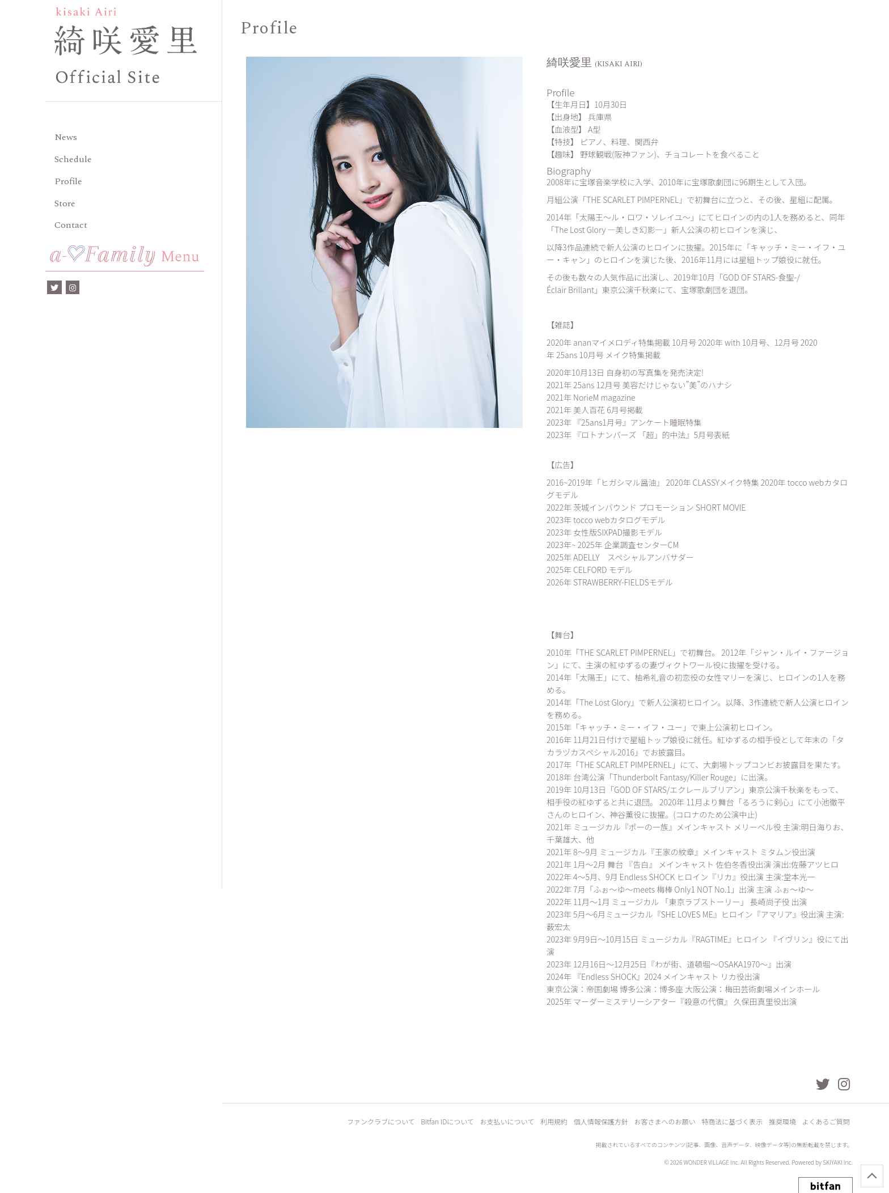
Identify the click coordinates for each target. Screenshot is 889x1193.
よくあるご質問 (826, 1123)
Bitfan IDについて (450, 1123)
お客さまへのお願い (666, 1123)
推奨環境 (783, 1123)
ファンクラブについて (384, 1123)
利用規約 (556, 1123)
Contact (70, 225)
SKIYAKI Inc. (838, 1164)
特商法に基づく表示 (733, 1123)
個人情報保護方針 (602, 1123)
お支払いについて (509, 1123)
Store (64, 203)
